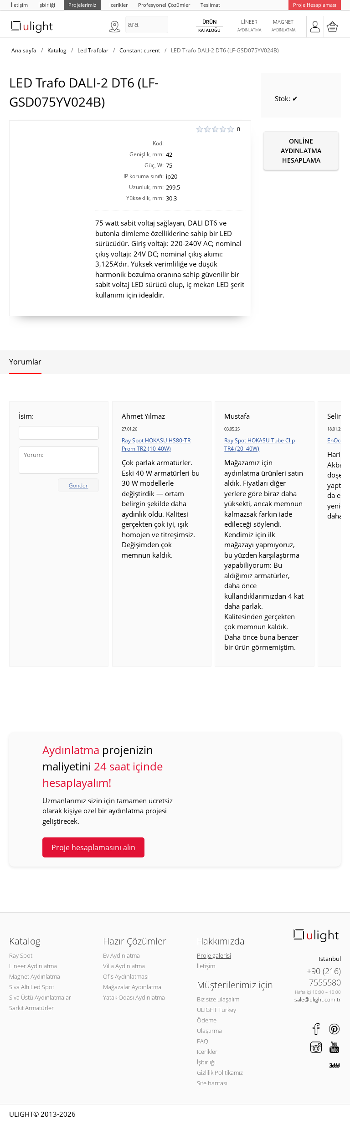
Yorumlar (25, 362)
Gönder (78, 485)
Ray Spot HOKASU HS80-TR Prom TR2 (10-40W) (156, 444)
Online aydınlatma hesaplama (301, 150)
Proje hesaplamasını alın (93, 847)
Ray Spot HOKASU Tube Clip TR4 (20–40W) (259, 444)
